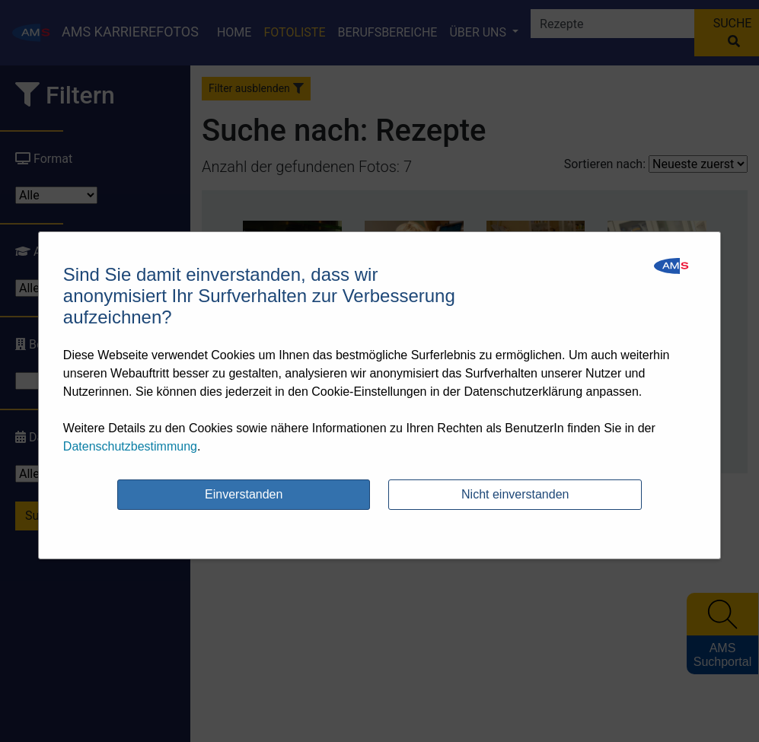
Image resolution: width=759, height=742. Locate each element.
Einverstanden (243, 494)
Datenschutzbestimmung (130, 446)
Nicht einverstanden (515, 494)
